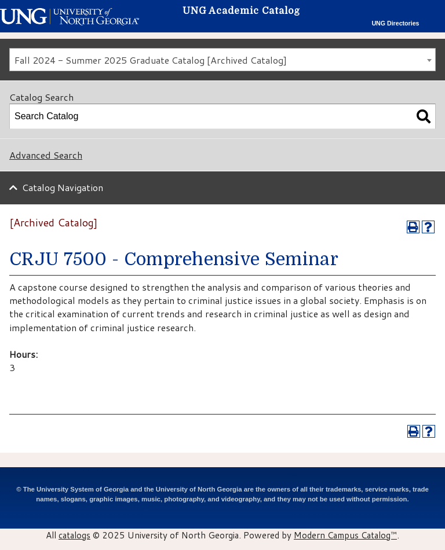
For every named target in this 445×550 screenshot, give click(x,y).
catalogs (74, 535)
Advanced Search (45, 155)
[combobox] (222, 59)
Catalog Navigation (62, 187)
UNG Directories (395, 23)
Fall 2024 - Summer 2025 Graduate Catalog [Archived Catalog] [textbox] (150, 60)
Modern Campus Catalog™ (345, 535)
